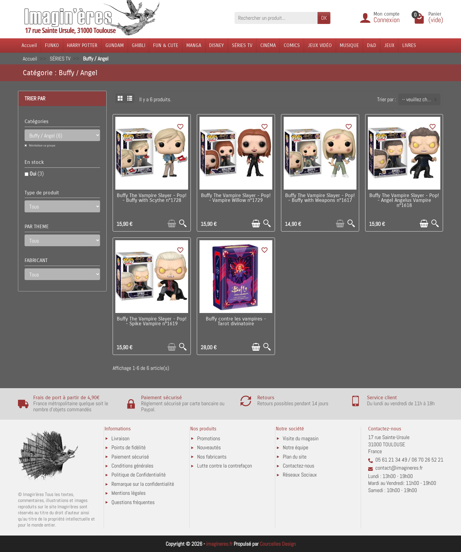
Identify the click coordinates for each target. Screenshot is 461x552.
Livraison (120, 438)
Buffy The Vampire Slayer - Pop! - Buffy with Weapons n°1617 (320, 198)
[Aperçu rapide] (183, 224)
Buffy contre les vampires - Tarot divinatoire (236, 321)
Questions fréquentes (133, 502)
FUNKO (52, 45)
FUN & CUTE (165, 45)
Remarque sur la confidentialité (142, 483)
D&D (371, 45)
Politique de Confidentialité (138, 474)
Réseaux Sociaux (300, 474)
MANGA (193, 45)
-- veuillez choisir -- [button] (421, 99)
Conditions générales (132, 465)
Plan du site (294, 456)
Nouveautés (209, 447)
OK (324, 17)
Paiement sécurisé (130, 456)
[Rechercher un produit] (276, 18)
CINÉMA (268, 45)
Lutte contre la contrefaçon (224, 465)
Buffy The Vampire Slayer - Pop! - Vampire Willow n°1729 (236, 198)
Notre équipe (295, 447)
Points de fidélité (128, 447)
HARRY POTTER (82, 45)
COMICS (292, 45)
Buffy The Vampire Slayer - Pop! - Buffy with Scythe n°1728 (152, 198)
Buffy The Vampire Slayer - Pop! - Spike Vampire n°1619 (152, 321)
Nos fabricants (211, 456)
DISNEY (216, 45)
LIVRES (409, 45)
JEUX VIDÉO (320, 45)
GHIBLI (138, 45)
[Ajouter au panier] (171, 224)
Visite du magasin (300, 438)
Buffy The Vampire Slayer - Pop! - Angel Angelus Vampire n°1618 (404, 201)
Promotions (208, 438)
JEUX (389, 45)
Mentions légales (128, 492)
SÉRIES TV (242, 45)
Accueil (29, 45)
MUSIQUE (349, 45)
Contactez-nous (298, 465)
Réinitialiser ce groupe (41, 145)
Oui (37, 173)
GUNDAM (114, 45)
